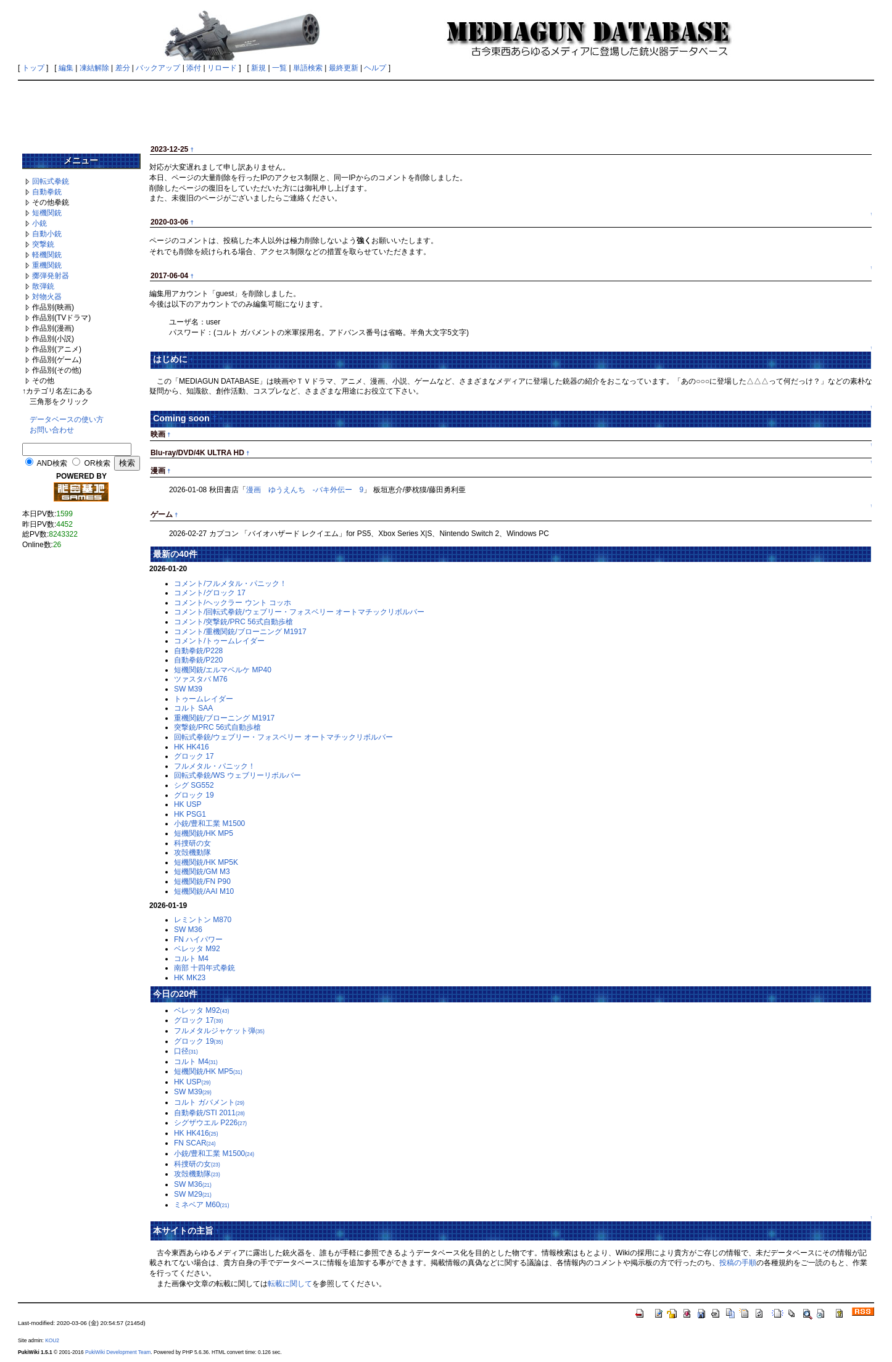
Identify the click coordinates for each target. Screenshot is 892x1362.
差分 (122, 68)
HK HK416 (191, 747)
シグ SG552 (194, 785)
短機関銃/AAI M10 (204, 891)
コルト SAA (193, 708)
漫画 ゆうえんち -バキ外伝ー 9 (305, 489)
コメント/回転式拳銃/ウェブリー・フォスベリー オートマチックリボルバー (299, 612)
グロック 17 (194, 756)
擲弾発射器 (50, 275)
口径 (186, 1051)
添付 (193, 68)
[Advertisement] (446, 112)
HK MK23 (189, 977)
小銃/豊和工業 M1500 (209, 823)
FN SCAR (195, 1143)
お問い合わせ (52, 430)
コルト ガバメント (209, 1102)
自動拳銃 (47, 192)
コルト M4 (191, 958)
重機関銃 (47, 265)
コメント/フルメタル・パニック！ (230, 583)
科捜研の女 (192, 843)
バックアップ (158, 68)
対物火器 (47, 296)
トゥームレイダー (203, 699)
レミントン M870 (202, 919)
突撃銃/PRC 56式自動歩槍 (217, 727)
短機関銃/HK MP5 (203, 833)
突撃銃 (43, 244)
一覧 (279, 68)
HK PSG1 (190, 814)
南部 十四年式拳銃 (204, 968)
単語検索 (308, 68)
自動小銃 (47, 233)
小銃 (39, 223)
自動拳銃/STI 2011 (209, 1112)
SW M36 (188, 929)
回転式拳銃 (50, 181)
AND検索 (52, 463)
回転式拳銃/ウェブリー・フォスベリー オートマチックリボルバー (283, 737)
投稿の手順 (737, 1262)
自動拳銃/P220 (198, 660)
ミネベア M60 (201, 1204)
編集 (66, 68)
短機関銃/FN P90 (202, 881)
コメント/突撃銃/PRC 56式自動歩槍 (233, 621)
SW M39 (188, 689)
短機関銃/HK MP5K (206, 862)
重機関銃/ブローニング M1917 (224, 718)
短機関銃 (47, 212)
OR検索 (97, 463)
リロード (222, 68)
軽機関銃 (47, 254)
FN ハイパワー (198, 939)
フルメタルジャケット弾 (219, 1030)
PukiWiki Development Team (118, 1352)
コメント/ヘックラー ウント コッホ (232, 602)
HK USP (188, 804)
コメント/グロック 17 (210, 592)
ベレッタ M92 (197, 948)
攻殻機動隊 (192, 852)
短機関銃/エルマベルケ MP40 (222, 670)
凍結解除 (94, 68)
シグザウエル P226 (210, 1122)
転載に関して (290, 1283)
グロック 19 (194, 795)
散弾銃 (43, 286)
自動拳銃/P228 (198, 650)
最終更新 (343, 68)
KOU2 (52, 1340)
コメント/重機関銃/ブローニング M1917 (240, 631)
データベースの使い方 (67, 419)
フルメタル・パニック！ (214, 766)
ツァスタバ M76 (201, 679)
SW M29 (193, 1194)
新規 (258, 68)
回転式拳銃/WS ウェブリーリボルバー (237, 775)
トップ (33, 68)
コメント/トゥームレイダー (219, 641)
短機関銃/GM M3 (202, 871)
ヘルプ (375, 68)
